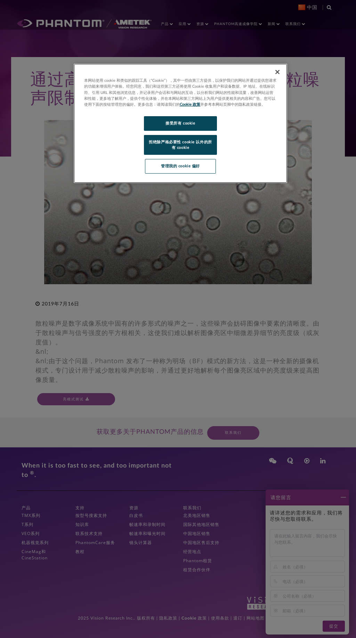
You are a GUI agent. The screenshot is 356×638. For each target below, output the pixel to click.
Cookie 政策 (190, 104)
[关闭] (277, 72)
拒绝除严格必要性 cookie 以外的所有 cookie (180, 145)
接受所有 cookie (180, 123)
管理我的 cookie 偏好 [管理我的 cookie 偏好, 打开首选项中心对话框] (180, 166)
